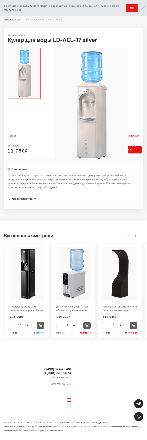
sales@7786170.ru (61, 383)
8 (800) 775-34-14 (57, 373)
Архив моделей (12, 19)
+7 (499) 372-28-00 (56, 369)
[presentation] (124, 236)
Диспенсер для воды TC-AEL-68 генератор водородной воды (72, 308)
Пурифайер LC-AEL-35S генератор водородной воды (26, 308)
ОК (132, 8)
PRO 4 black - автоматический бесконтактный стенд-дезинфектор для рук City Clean (120, 308)
